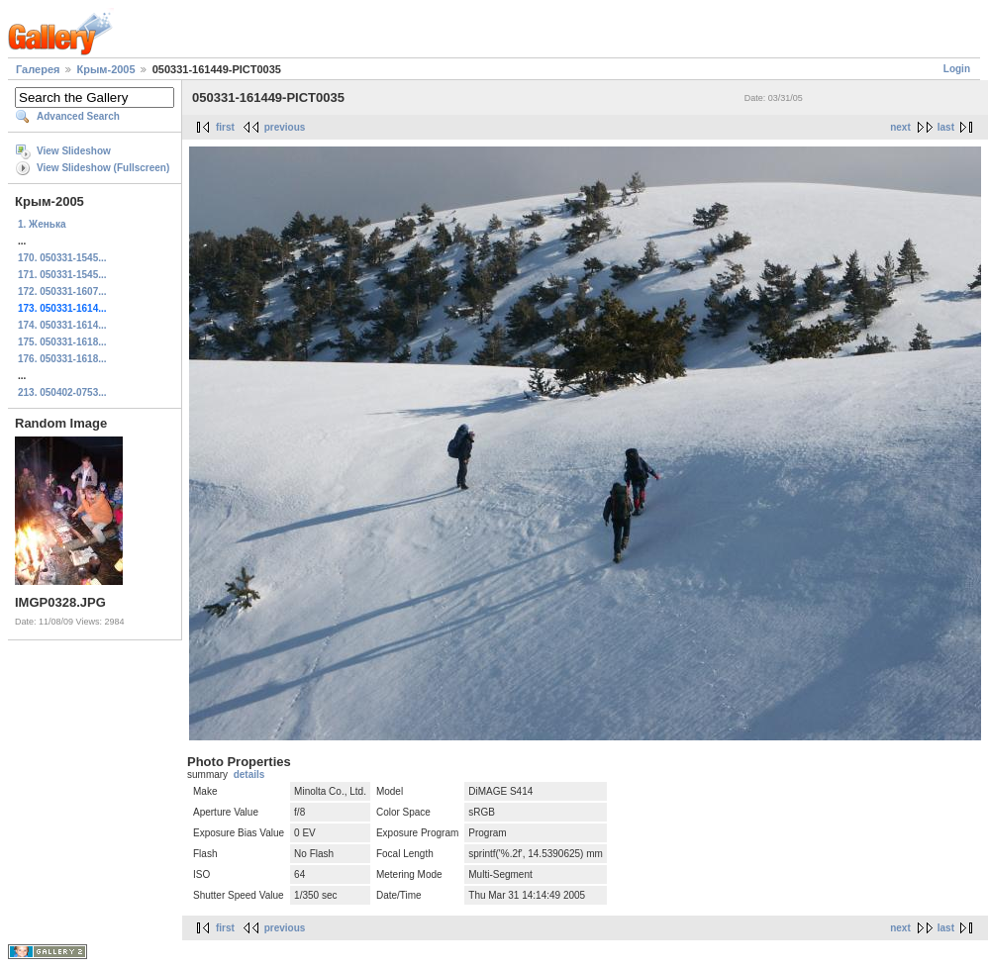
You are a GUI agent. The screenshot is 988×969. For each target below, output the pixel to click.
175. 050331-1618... (62, 342)
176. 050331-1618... (62, 358)
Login (956, 68)
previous (285, 127)
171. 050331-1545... (62, 274)
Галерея (37, 69)
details (249, 774)
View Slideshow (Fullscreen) (103, 167)
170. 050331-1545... (62, 257)
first (225, 127)
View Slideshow (74, 150)
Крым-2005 (106, 69)
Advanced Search (78, 116)
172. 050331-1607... (62, 291)
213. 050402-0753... (62, 392)
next (900, 127)
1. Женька (41, 224)
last (946, 127)
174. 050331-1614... (62, 325)
